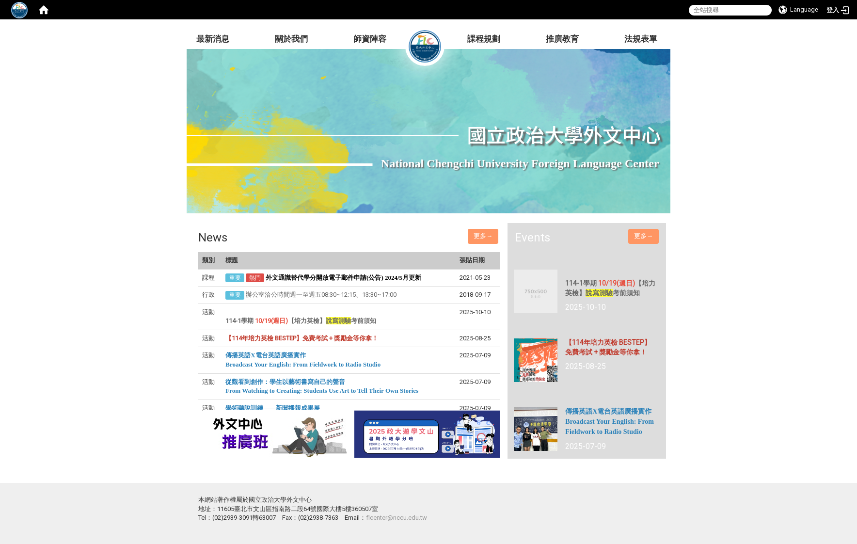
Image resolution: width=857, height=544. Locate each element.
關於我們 (291, 39)
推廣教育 (562, 39)
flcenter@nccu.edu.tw (396, 517)
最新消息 (212, 39)
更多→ (483, 236)
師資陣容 (369, 39)
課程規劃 (483, 39)
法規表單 (640, 39)
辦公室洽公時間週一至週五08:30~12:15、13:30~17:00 (321, 294)
